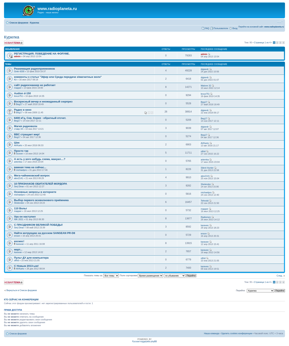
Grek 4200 (19, 71)
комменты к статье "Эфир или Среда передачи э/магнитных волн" (58, 76)
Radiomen (206, 217)
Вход (234, 28)
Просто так (21, 150)
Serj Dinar (19, 186)
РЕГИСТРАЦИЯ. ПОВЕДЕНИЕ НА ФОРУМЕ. (42, 53)
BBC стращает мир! (27, 134)
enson (17, 236)
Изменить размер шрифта (280, 22)
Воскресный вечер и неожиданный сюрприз (43, 101)
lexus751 (18, 96)
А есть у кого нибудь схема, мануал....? (39, 159)
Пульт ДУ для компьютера (31, 257)
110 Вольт (20, 208)
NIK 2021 (18, 219)
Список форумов (18, 22)
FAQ (207, 28)
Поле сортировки (141, 275)
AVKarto (18, 145)
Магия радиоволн (25, 126)
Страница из (262, 42)
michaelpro (21, 170)
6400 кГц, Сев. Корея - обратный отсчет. (40, 117)
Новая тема (13, 42)
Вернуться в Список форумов (21, 290)
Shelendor (206, 184)
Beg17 (19, 104)
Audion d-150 (22, 93)
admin (17, 56)
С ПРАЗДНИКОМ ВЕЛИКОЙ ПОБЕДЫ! (38, 224)
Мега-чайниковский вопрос (32, 175)
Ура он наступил (25, 216)
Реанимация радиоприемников (34, 68)
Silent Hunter (207, 168)
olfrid (203, 151)
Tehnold (205, 200)
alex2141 (18, 178)
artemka (18, 162)
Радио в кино (23, 109)
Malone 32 (206, 85)
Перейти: (240, 290)
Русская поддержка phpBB (144, 341)
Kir (15, 79)
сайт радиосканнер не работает (35, 85)
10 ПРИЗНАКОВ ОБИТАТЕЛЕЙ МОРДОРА (40, 183)
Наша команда (211, 333)
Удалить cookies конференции (236, 333)
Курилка (34, 22)
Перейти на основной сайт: (261, 27)
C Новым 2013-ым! (26, 265)
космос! (19, 241)
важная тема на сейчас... (30, 167)
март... (18, 249)
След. (280, 275)
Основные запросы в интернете (35, 191)
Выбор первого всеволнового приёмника (41, 200)
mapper (17, 88)
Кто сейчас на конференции (21, 299)
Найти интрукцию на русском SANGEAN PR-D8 (44, 233)
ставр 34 (18, 129)
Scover (19, 153)
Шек (16, 142)
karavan (205, 225)
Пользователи (221, 28)
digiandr (205, 69)
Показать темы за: (101, 275)
